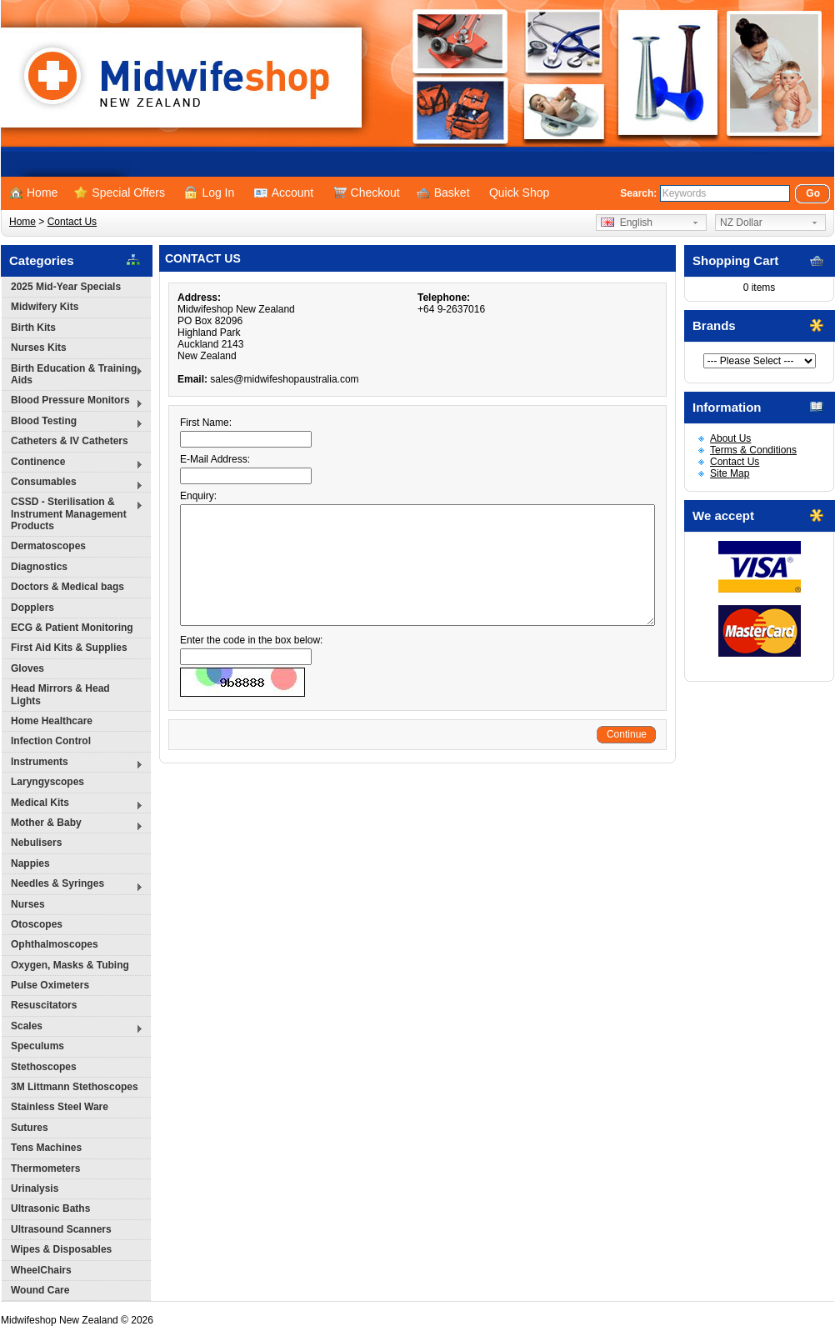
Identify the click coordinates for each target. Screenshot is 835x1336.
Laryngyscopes (47, 782)
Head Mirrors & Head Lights (60, 694)
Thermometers (45, 1168)
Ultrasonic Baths (50, 1208)
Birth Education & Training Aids (72, 374)
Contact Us (72, 222)
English (626, 222)
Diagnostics (39, 567)
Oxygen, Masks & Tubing (70, 965)
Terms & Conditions (753, 450)
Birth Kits (33, 327)
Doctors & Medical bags (67, 587)
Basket (443, 192)
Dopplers (32, 607)
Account (284, 192)
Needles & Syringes (72, 885)
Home (33, 192)
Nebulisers (36, 842)
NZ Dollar (741, 222)
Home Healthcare (51, 721)
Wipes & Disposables (61, 1249)
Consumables (72, 484)
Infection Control (51, 741)
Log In (209, 192)
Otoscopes (36, 924)
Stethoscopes (44, 1067)
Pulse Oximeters (50, 985)
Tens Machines (46, 1147)
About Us (730, 438)
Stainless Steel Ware (59, 1107)
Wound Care (40, 1290)
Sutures (29, 1127)
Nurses (28, 904)
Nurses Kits (39, 347)
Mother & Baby (72, 825)
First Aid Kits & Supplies (69, 647)
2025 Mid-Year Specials (66, 287)
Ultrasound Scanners (61, 1229)
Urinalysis (34, 1188)
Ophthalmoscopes (54, 944)
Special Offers (119, 192)
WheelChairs (41, 1270)
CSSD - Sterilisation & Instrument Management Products (72, 514)
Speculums (37, 1046)
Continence (72, 464)
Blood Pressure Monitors (72, 402)
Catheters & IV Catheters (69, 441)
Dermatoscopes (48, 546)
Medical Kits (72, 805)
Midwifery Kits (44, 307)
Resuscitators (44, 1005)
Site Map (729, 473)
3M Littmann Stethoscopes (74, 1087)
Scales (72, 1028)
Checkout (366, 192)
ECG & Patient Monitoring (72, 627)
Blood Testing (72, 423)
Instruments (72, 764)
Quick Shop (519, 192)
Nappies (30, 863)
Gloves (27, 668)
